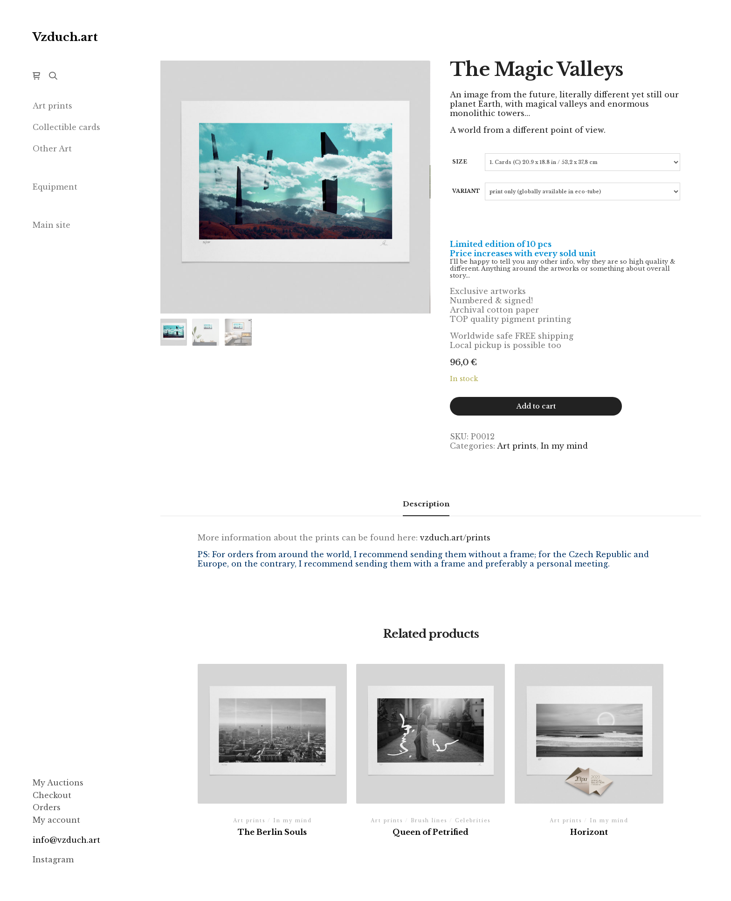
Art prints (517, 445)
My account (56, 820)
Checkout (52, 795)
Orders (47, 807)
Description (426, 503)
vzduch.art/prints (455, 537)
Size (459, 161)
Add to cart (536, 406)
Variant (466, 191)
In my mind (564, 445)
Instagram (53, 859)
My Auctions (58, 782)
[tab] (426, 504)
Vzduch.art (65, 37)
